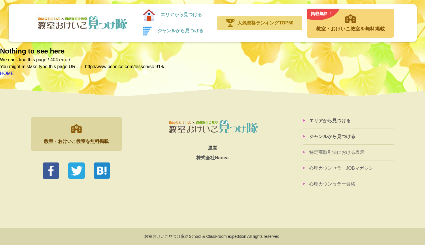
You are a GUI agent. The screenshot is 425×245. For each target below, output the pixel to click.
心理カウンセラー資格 (332, 183)
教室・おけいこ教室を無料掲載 (350, 20)
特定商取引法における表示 (336, 152)
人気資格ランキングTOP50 (265, 22)
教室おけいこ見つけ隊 (82, 23)
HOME (7, 73)
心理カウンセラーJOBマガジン (341, 168)
